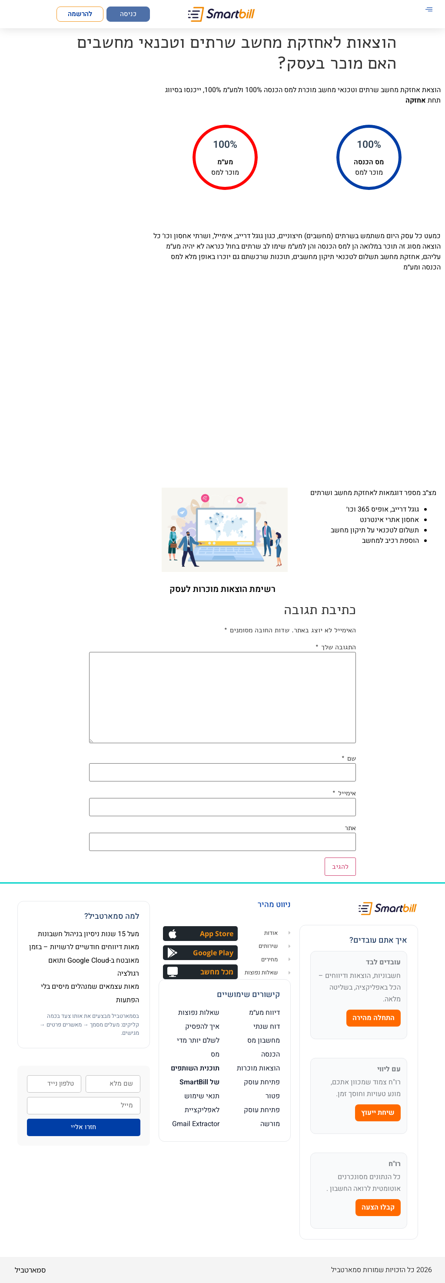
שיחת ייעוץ (378, 1112)
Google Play (213, 952)
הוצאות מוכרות (258, 1068)
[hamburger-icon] (428, 10)
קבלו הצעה (378, 1207)
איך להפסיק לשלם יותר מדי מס (198, 1040)
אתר (350, 827)
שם (348, 758)
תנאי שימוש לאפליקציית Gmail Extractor (195, 1110)
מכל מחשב (216, 972)
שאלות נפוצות (198, 1012)
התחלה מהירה (373, 1018)
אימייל (344, 793)
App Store (216, 933)
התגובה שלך (335, 647)
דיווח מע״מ (264, 1012)
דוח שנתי (266, 1026)
